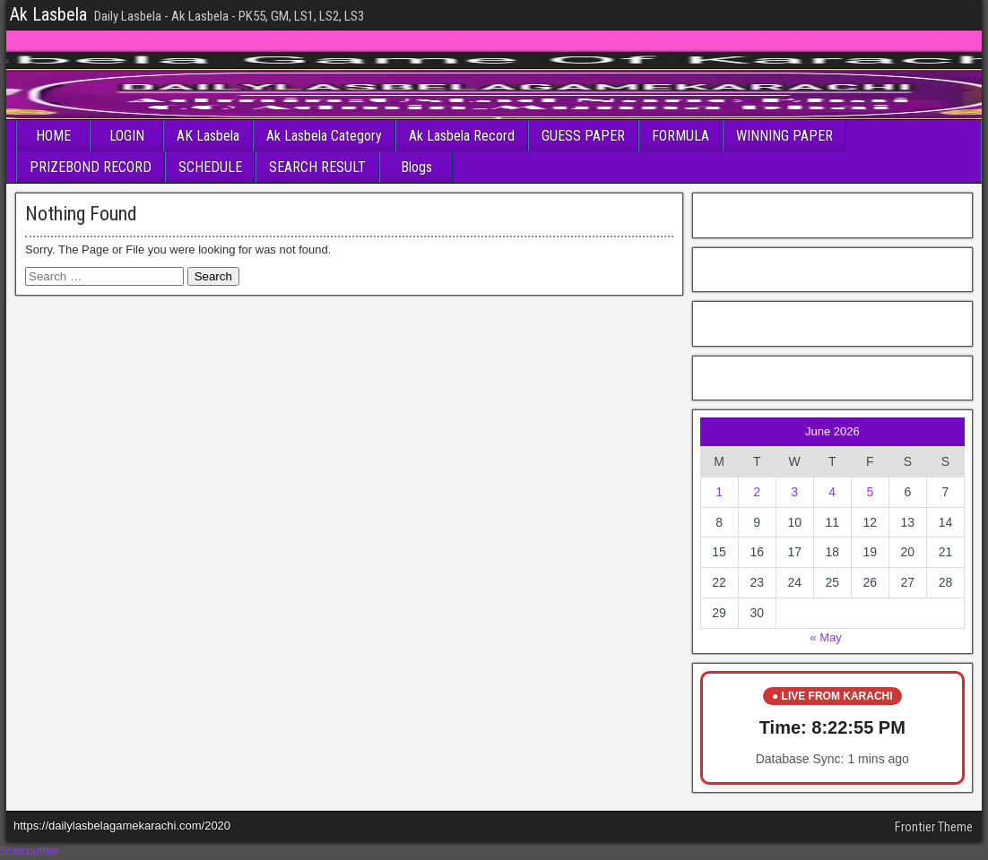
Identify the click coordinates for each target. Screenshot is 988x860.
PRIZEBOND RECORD (91, 167)
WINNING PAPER (784, 135)
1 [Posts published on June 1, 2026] (719, 492)
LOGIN (126, 135)
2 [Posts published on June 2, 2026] (756, 492)
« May (825, 637)
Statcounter (30, 850)
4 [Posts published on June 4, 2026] (832, 492)
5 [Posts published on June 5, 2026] (869, 492)
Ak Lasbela (48, 14)
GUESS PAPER (583, 135)
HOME (53, 135)
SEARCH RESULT (317, 167)
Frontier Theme (934, 827)
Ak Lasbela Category (324, 135)
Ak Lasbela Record (462, 135)
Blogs (416, 167)
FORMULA (680, 135)
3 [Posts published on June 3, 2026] (794, 492)
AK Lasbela (208, 135)
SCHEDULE (210, 167)
